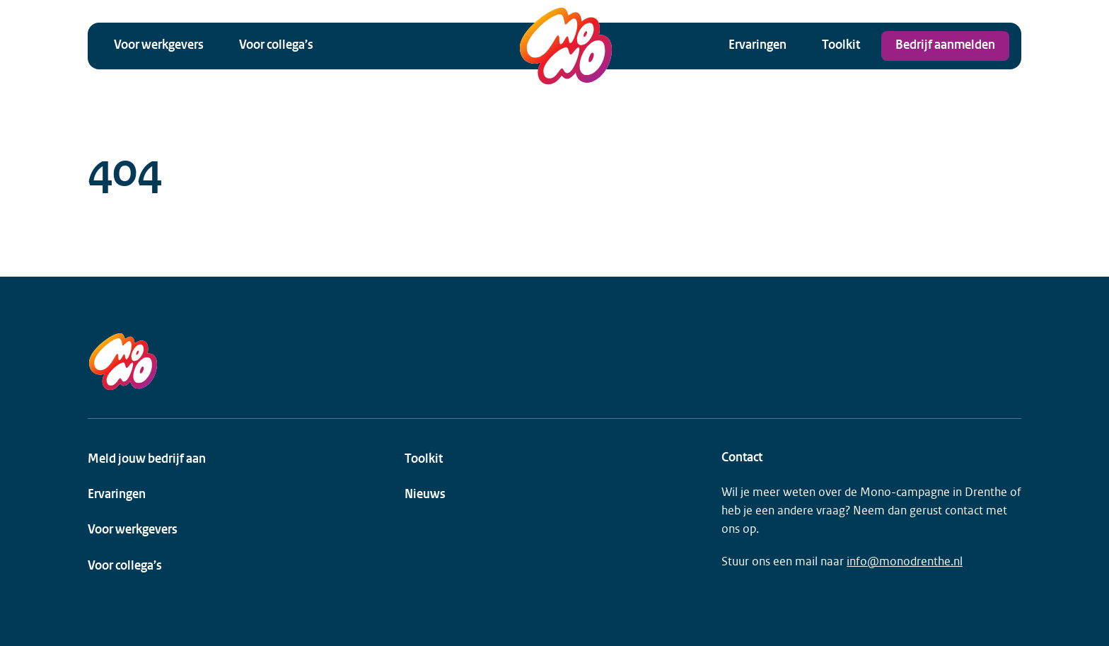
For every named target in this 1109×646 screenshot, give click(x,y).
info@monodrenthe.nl (905, 561)
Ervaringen (757, 45)
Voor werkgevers (159, 45)
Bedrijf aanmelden (945, 45)
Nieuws (425, 495)
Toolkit (841, 45)
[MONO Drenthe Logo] (566, 46)
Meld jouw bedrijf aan (147, 459)
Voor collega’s (276, 45)
